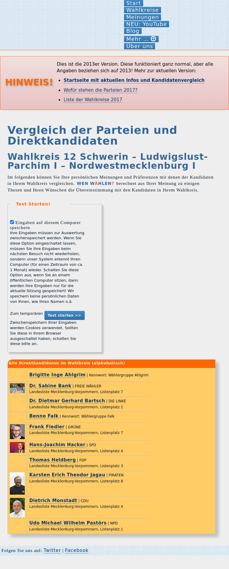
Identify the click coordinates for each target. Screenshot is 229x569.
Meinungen (142, 17)
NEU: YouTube (146, 24)
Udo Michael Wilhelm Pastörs (67, 523)
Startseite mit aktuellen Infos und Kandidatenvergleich (134, 80)
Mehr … (141, 39)
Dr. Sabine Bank (50, 386)
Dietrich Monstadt (53, 500)
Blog (132, 31)
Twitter (52, 550)
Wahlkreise (142, 10)
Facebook (77, 550)
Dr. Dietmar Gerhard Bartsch (67, 401)
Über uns (139, 46)
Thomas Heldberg (52, 460)
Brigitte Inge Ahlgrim (57, 375)
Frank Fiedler (46, 427)
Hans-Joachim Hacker (57, 444)
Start (133, 3)
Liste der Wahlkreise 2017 (93, 99)
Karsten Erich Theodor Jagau (67, 475)
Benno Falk (43, 416)
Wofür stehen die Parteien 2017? (100, 90)
